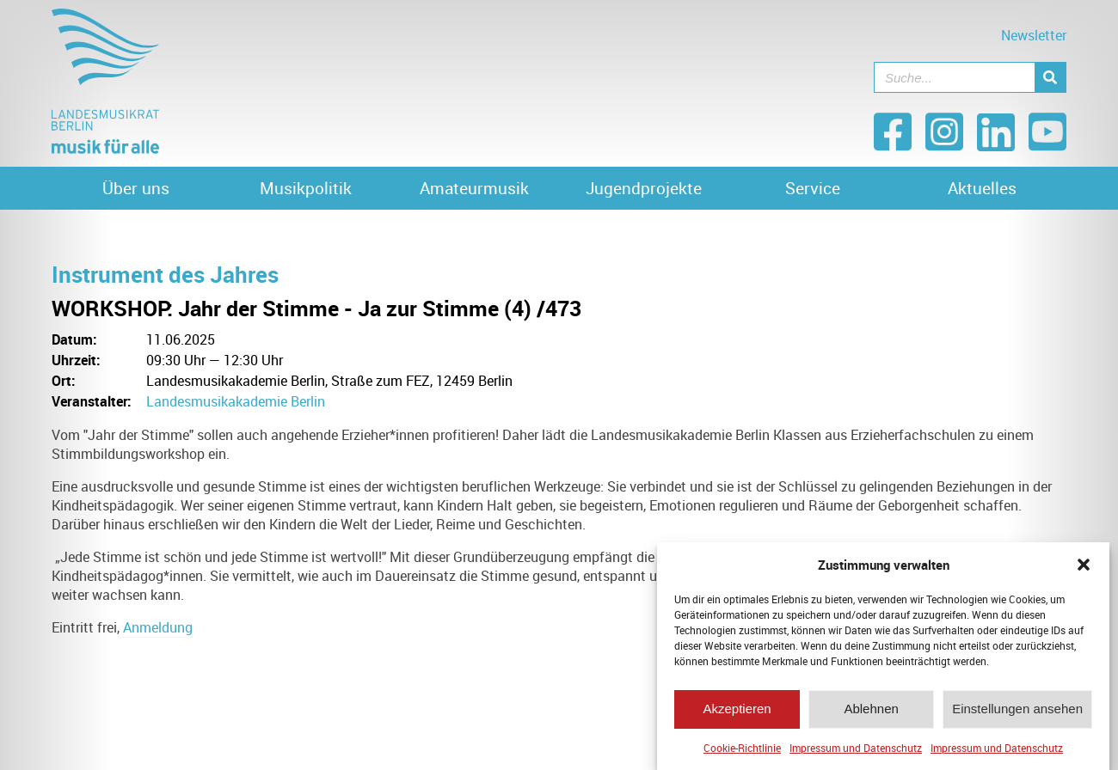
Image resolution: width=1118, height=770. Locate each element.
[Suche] (1050, 77)
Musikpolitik (306, 188)
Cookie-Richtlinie (742, 752)
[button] (1083, 569)
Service (812, 188)
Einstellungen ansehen (1017, 713)
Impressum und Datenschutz (855, 752)
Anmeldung (158, 627)
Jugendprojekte (644, 188)
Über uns (135, 188)
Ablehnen (871, 713)
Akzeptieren (737, 713)
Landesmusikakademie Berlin (235, 401)
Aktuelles (982, 188)
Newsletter (1033, 35)
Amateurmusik (474, 188)
